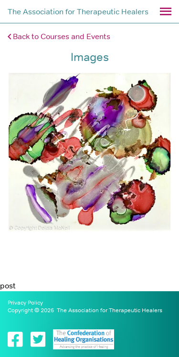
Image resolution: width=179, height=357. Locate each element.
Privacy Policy (25, 302)
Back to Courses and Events (59, 36)
